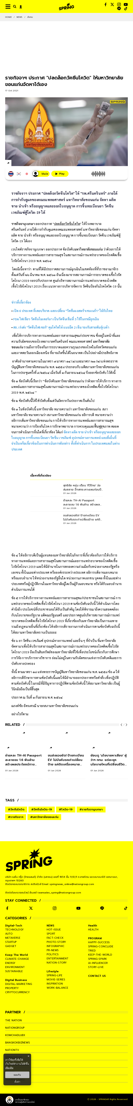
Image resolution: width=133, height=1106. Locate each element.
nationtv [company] (12, 1050)
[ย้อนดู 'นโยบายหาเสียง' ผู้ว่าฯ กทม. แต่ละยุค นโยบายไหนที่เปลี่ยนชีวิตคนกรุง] (109, 762)
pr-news (53, 950)
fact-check (55, 938)
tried (92, 951)
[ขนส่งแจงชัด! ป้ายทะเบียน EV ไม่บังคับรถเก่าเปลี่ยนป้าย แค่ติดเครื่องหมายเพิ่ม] (66, 762)
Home (8, 17)
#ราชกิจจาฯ (15, 817)
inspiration (55, 984)
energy (10, 963)
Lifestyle (53, 971)
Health (92, 926)
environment (15, 967)
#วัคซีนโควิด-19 (41, 809)
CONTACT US (97, 976)
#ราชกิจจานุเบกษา (91, 809)
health (93, 929)
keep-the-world (100, 955)
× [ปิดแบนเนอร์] (28, 1056)
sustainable (14, 971)
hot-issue (54, 929)
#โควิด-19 (66, 809)
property (12, 988)
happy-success (99, 942)
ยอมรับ (17, 1074)
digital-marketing (18, 984)
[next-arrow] (126, 724)
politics (53, 954)
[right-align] (14, 6)
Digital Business (16, 980)
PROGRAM (95, 938)
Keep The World (16, 955)
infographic (55, 946)
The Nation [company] (13, 1020)
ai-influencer (98, 963)
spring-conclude (100, 946)
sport (51, 934)
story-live (96, 967)
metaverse (12, 938)
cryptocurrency (17, 992)
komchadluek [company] (15, 1035)
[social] (105, 4)
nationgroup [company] (15, 1028)
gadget (10, 946)
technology (14, 929)
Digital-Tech (13, 926)
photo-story (56, 942)
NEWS (19, 17)
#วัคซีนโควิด (16, 809)
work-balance (57, 988)
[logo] (66, 6)
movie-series (56, 979)
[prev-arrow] (121, 724)
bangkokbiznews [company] (17, 1042)
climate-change (17, 959)
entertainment (58, 958)
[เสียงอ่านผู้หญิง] (41, 174)
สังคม (30, 17)
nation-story (57, 963)
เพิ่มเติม (9, 1067)
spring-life (54, 975)
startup (11, 942)
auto (9, 934)
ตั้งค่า (17, 1081)
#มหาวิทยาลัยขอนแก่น (44, 817)
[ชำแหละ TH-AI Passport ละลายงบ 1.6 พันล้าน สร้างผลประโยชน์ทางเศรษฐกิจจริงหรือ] (24, 762)
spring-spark (97, 959)
